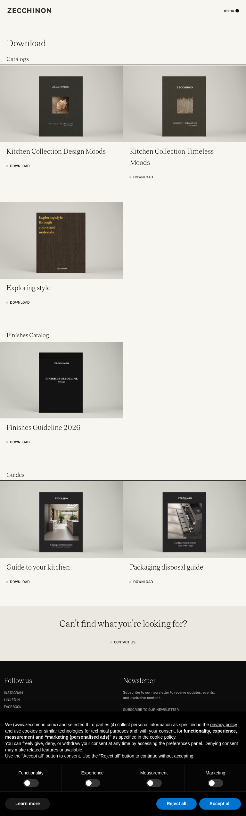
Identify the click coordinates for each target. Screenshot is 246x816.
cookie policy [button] (162, 737)
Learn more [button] (27, 803)
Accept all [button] (220, 803)
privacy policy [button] (223, 724)
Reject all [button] (176, 803)
